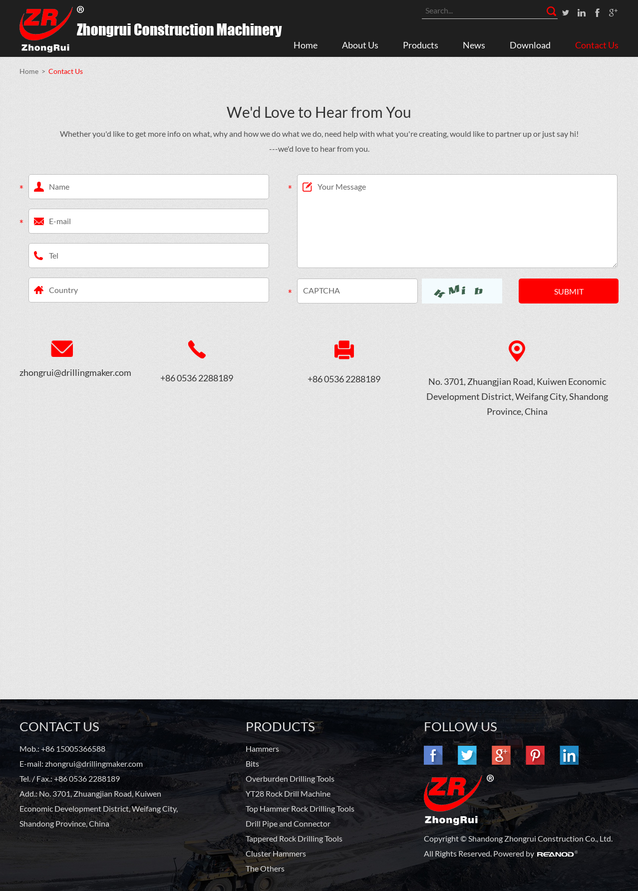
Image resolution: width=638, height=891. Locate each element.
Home (306, 44)
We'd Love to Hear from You (319, 112)
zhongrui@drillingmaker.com (61, 372)
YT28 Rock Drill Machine (288, 793)
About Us (360, 44)
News (474, 44)
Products (420, 44)
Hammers (262, 748)
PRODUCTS (280, 726)
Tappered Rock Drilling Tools (294, 838)
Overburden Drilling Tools (290, 778)
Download (530, 44)
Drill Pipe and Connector (288, 823)
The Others (265, 868)
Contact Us (597, 44)
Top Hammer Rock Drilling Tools (300, 808)
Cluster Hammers (276, 853)
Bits (252, 763)
